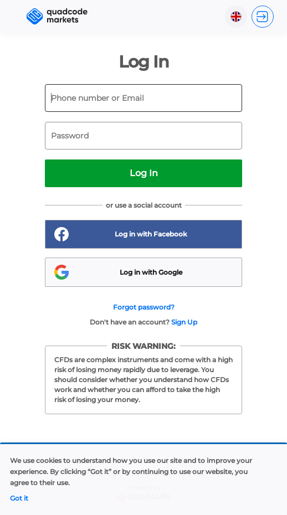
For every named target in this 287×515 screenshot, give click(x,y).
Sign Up (184, 322)
